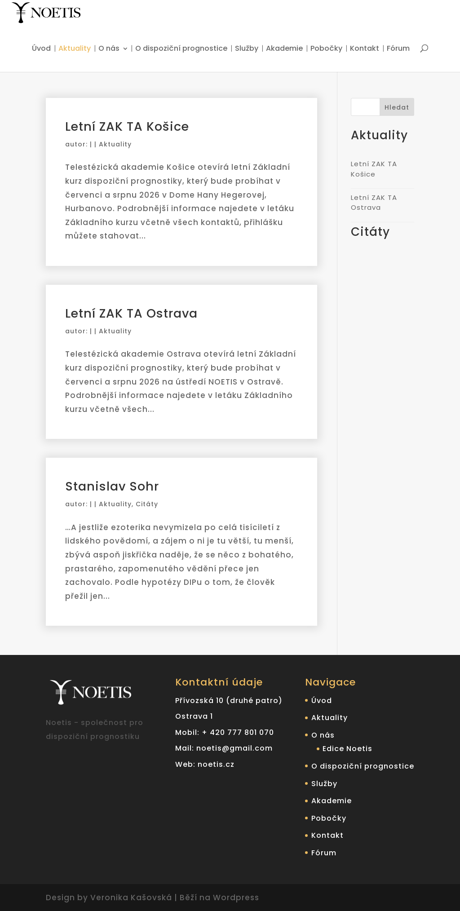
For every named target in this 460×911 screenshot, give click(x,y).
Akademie (284, 49)
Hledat (397, 107)
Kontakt (364, 49)
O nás (108, 49)
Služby (246, 49)
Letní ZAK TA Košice (127, 126)
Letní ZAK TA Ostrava (131, 313)
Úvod (41, 49)
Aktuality (74, 49)
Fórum (398, 49)
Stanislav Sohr (112, 486)
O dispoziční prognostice (181, 49)
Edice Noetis (347, 748)
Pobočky (326, 49)
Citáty (147, 504)
